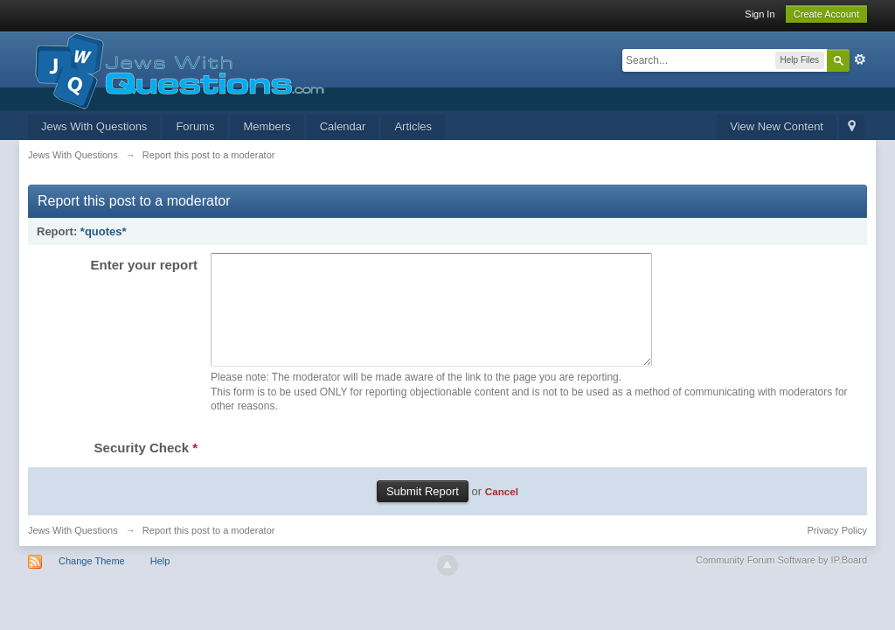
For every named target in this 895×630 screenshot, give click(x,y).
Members (266, 126)
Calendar (343, 126)
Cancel (501, 512)
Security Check (146, 468)
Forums (195, 126)
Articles (413, 126)
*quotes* (103, 231)
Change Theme (92, 582)
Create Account (826, 14)
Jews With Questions (94, 126)
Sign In (759, 14)
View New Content (776, 126)
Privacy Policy (837, 551)
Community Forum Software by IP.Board (781, 581)
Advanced (860, 59)
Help (160, 582)
